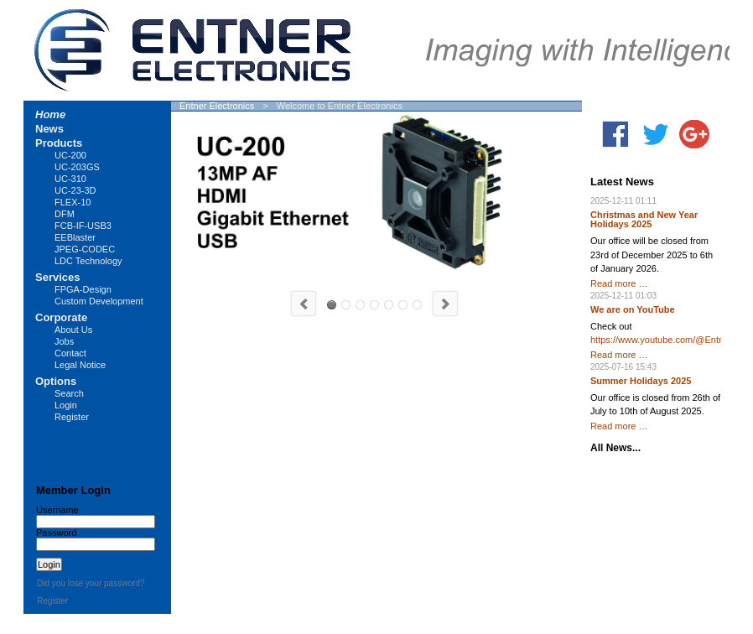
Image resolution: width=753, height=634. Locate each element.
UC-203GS (360, 305)
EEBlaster (75, 237)
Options (55, 381)
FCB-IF (403, 305)
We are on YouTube (632, 309)
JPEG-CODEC (85, 249)
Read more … (618, 283)
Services (57, 277)
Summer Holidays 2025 (640, 381)
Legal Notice (80, 365)
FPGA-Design (83, 289)
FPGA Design (417, 305)
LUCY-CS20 (374, 305)
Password (56, 532)
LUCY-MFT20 (388, 305)
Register (72, 417)
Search (69, 393)
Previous (303, 303)
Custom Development (99, 301)
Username (57, 510)
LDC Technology (88, 261)
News (49, 128)
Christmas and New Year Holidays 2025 (644, 219)
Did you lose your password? (90, 583)
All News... (615, 448)
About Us (73, 330)
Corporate (61, 317)
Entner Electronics (216, 106)
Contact (70, 353)
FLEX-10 (73, 202)
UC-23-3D (75, 190)
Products (58, 143)
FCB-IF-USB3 (83, 226)
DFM (65, 214)
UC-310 (346, 305)
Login (66, 405)
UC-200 (331, 305)
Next (445, 303)
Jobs (64, 341)
